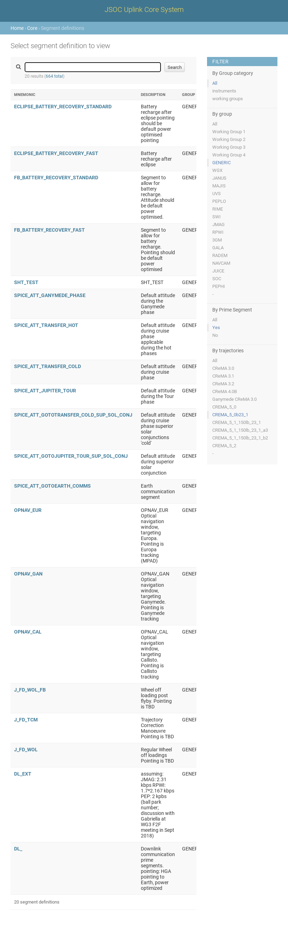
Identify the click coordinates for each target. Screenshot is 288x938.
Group (188, 94)
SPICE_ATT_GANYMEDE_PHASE (50, 295)
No (215, 335)
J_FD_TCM (26, 719)
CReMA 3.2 (223, 383)
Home (17, 28)
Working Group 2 (228, 139)
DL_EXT (22, 774)
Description (153, 94)
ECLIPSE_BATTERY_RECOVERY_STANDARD (63, 106)
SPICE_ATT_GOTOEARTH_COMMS (52, 486)
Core (32, 28)
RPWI (218, 232)
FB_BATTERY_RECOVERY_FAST (49, 230)
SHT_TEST (26, 282)
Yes (216, 327)
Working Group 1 (228, 131)
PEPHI (218, 286)
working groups (227, 98)
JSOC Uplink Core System (144, 9)
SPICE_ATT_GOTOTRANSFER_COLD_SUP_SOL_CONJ (73, 415)
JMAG (218, 224)
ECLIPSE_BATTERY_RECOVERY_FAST (56, 153)
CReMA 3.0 (223, 368)
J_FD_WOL (26, 749)
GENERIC (221, 162)
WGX (217, 170)
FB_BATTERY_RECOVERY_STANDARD (56, 177)
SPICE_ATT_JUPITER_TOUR (45, 390)
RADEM (219, 255)
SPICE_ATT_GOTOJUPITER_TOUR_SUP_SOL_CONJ (71, 456)
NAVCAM (221, 263)
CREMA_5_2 (224, 445)
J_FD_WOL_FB (30, 690)
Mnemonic (24, 94)
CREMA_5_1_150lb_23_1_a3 (240, 430)
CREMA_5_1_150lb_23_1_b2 (240, 438)
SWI (216, 216)
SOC (216, 278)
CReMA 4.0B (224, 391)
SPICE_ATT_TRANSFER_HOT (46, 325)
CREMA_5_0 (224, 407)
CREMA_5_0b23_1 (230, 414)
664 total (54, 76)
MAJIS (219, 185)
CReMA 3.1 (223, 376)
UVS (216, 193)
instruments (224, 91)
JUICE (218, 271)
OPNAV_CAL (28, 632)
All (214, 83)
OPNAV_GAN (28, 574)
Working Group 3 (228, 147)
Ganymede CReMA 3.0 (234, 399)
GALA (218, 247)
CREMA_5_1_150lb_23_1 (236, 422)
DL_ (18, 849)
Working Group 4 (228, 155)
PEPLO (219, 201)
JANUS (219, 178)
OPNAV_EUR (28, 510)
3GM (217, 240)
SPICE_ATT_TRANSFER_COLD (47, 366)
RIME (217, 209)
